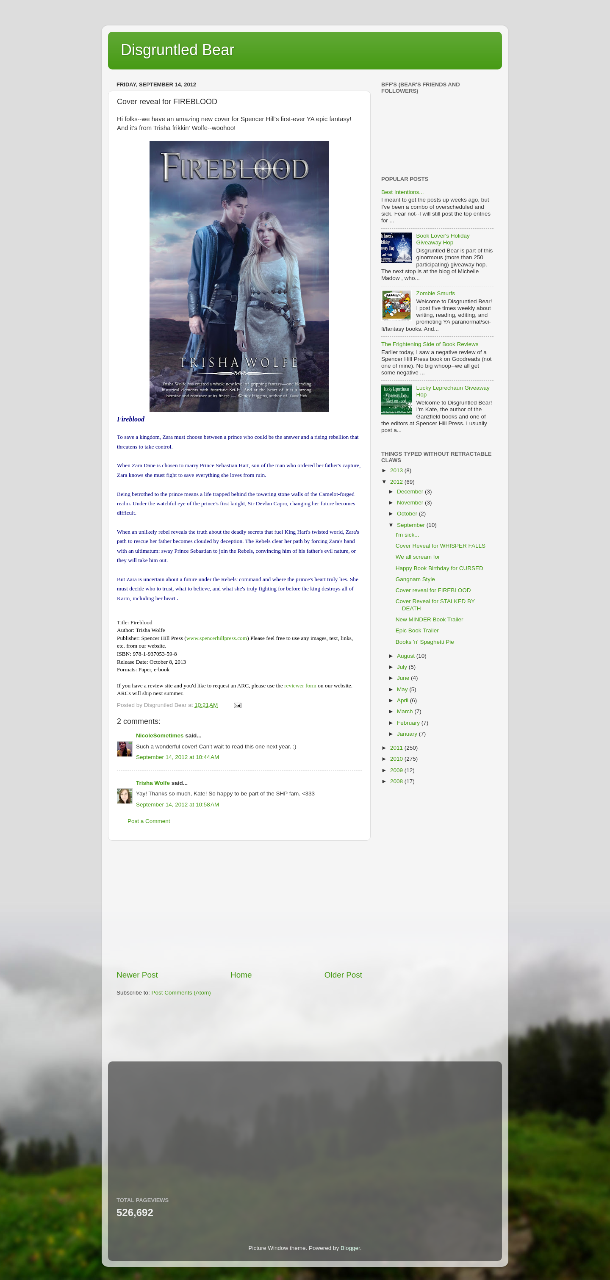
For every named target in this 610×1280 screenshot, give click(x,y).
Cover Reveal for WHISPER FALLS (440, 546)
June (404, 678)
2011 (397, 748)
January (408, 734)
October (408, 513)
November (411, 502)
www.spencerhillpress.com (216, 638)
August (406, 656)
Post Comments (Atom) (181, 992)
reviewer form (300, 685)
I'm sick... (407, 535)
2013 (397, 470)
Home (241, 974)
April (403, 700)
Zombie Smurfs (435, 293)
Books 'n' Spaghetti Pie (425, 642)
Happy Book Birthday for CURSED (439, 568)
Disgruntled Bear (177, 49)
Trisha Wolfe (153, 783)
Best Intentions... (402, 192)
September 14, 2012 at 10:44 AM (177, 757)
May (403, 689)
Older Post (343, 974)
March (405, 711)
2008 (397, 781)
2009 (397, 770)
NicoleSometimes (160, 735)
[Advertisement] (239, 905)
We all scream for (418, 557)
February (409, 723)
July (403, 667)
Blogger (350, 1248)
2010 (397, 759)
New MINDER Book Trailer (429, 619)
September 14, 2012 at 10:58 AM (177, 804)
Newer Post (137, 974)
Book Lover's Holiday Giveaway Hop (442, 239)
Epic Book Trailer (417, 630)
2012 (397, 482)
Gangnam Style (415, 579)
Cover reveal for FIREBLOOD (433, 590)
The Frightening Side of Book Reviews (430, 344)
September (412, 525)
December (411, 491)
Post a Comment (149, 821)
